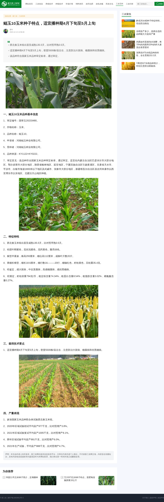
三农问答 (129, 4)
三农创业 (39, 4)
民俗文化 (109, 4)
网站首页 (29, 4)
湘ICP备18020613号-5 (16, 498)
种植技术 (59, 4)
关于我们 (145, 498)
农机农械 (99, 4)
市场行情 (69, 4)
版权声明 (153, 498)
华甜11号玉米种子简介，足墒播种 (22, 477)
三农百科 (119, 4)
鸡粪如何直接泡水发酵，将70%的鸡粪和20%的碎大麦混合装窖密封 (149, 44)
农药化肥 (89, 4)
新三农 (15, 16)
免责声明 (161, 498)
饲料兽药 (79, 4)
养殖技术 (49, 4)
